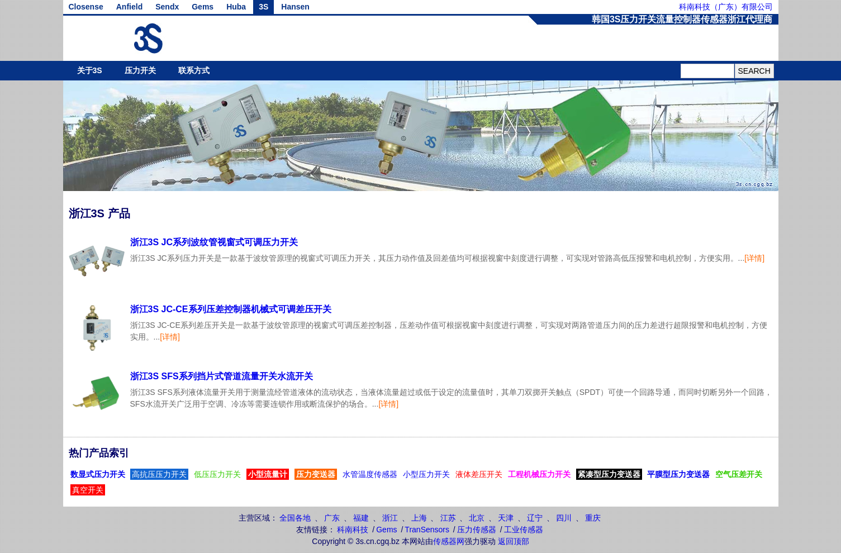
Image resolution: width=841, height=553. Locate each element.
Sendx (167, 6)
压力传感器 (476, 529)
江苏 (448, 517)
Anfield (129, 6)
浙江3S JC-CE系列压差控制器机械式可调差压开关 (230, 309)
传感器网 (448, 541)
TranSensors (427, 529)
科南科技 (352, 529)
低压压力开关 (217, 474)
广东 (332, 517)
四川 (564, 517)
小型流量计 (267, 474)
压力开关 (140, 70)
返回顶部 (513, 541)
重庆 (593, 517)
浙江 (390, 517)
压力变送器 (315, 474)
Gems (202, 6)
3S (263, 6)
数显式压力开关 (97, 474)
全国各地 (295, 517)
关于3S (89, 70)
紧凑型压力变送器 (609, 474)
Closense (86, 6)
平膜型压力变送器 (678, 474)
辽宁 (535, 517)
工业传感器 (523, 529)
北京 (476, 517)
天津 (506, 517)
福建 (361, 517)
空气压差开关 (738, 474)
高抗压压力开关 (159, 474)
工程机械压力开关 (539, 474)
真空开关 (87, 489)
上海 (419, 517)
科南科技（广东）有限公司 (726, 6)
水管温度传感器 (370, 474)
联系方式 (194, 70)
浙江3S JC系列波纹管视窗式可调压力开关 (214, 242)
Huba (236, 6)
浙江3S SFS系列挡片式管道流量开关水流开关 (221, 376)
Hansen (295, 6)
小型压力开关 (426, 474)
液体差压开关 (478, 474)
